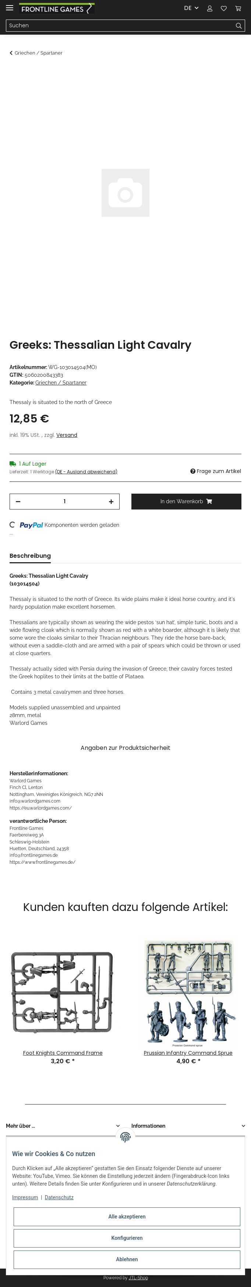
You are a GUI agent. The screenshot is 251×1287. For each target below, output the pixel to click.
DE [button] (188, 8)
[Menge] (64, 501)
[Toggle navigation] (9, 4)
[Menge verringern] (18, 501)
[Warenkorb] (238, 8)
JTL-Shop (138, 1277)
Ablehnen (127, 1259)
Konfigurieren (126, 1238)
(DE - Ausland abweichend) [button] (86, 472)
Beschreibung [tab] (30, 556)
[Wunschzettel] (224, 8)
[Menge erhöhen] (111, 501)
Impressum (25, 1197)
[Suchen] (119, 26)
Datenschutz (59, 1197)
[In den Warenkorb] (15, 73)
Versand (66, 435)
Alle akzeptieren (126, 1217)
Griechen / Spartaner (60, 383)
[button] (210, 8)
